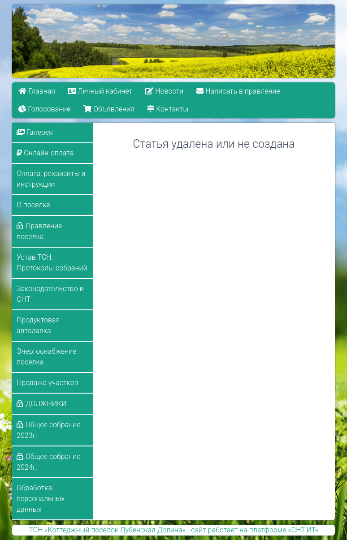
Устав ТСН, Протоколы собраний (52, 262)
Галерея (35, 132)
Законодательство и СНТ (50, 294)
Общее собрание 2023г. (48, 430)
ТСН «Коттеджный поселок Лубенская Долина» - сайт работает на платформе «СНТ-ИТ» (173, 530)
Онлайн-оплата (45, 153)
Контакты (167, 109)
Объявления (108, 109)
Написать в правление (238, 91)
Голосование (44, 109)
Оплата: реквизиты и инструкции (51, 179)
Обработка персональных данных (41, 499)
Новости (164, 91)
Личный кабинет (100, 91)
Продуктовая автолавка (38, 325)
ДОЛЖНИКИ (46, 403)
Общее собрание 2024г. (48, 461)
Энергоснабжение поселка (46, 356)
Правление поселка (39, 231)
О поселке (33, 205)
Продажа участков (47, 382)
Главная (36, 91)
